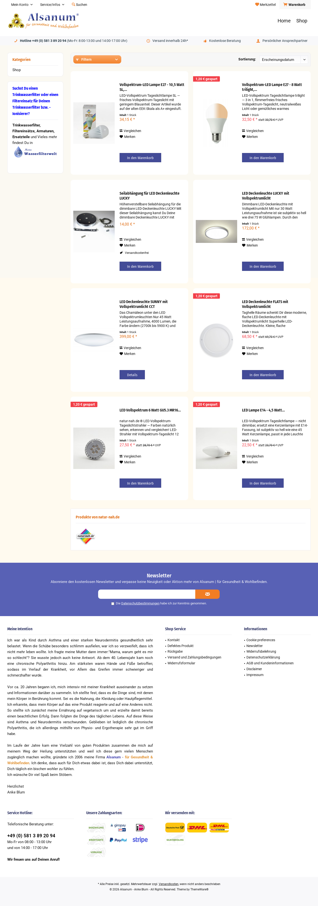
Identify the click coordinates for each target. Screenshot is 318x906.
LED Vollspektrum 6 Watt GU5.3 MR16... (150, 410)
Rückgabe (175, 651)
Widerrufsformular (181, 663)
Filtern (84, 59)
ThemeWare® (199, 889)
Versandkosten (168, 884)
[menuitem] (295, 4)
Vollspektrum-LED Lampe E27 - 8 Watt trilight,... (272, 87)
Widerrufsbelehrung (261, 651)
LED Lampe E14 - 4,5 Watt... (263, 410)
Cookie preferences (260, 640)
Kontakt (174, 640)
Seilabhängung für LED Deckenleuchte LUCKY (149, 195)
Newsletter (254, 646)
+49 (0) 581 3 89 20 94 (31, 836)
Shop (16, 70)
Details (132, 375)
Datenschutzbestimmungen (140, 603)
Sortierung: (247, 59)
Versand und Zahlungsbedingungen (194, 657)
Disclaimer (254, 669)
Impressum (254, 675)
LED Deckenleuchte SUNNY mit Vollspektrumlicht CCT (144, 304)
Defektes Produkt (181, 646)
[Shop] (302, 21)
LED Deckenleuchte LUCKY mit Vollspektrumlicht (265, 195)
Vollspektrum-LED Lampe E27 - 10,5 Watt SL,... (152, 87)
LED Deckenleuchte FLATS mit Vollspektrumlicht (265, 304)
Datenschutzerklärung (263, 657)
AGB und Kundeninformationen (270, 663)
